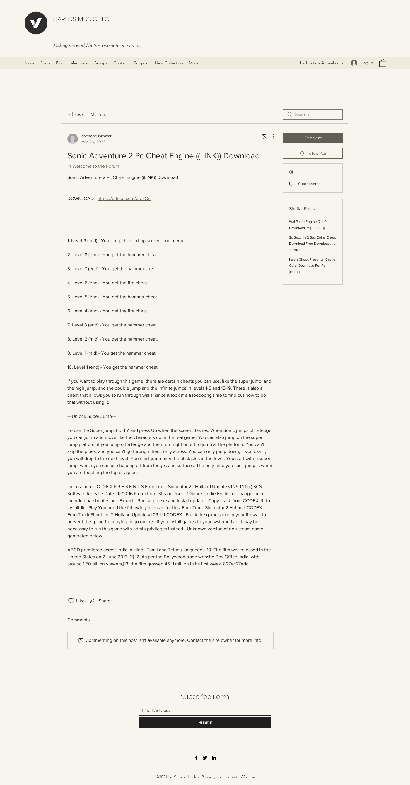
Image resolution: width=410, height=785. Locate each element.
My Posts (98, 114)
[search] (313, 114)
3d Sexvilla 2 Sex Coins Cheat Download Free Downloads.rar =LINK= (312, 243)
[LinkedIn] (214, 758)
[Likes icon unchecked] (71, 600)
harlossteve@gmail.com (321, 63)
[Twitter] (205, 758)
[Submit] (205, 722)
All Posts (75, 114)
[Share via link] (99, 600)
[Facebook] (196, 758)
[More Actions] (270, 136)
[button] (382, 63)
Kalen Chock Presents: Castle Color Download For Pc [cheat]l (312, 265)
